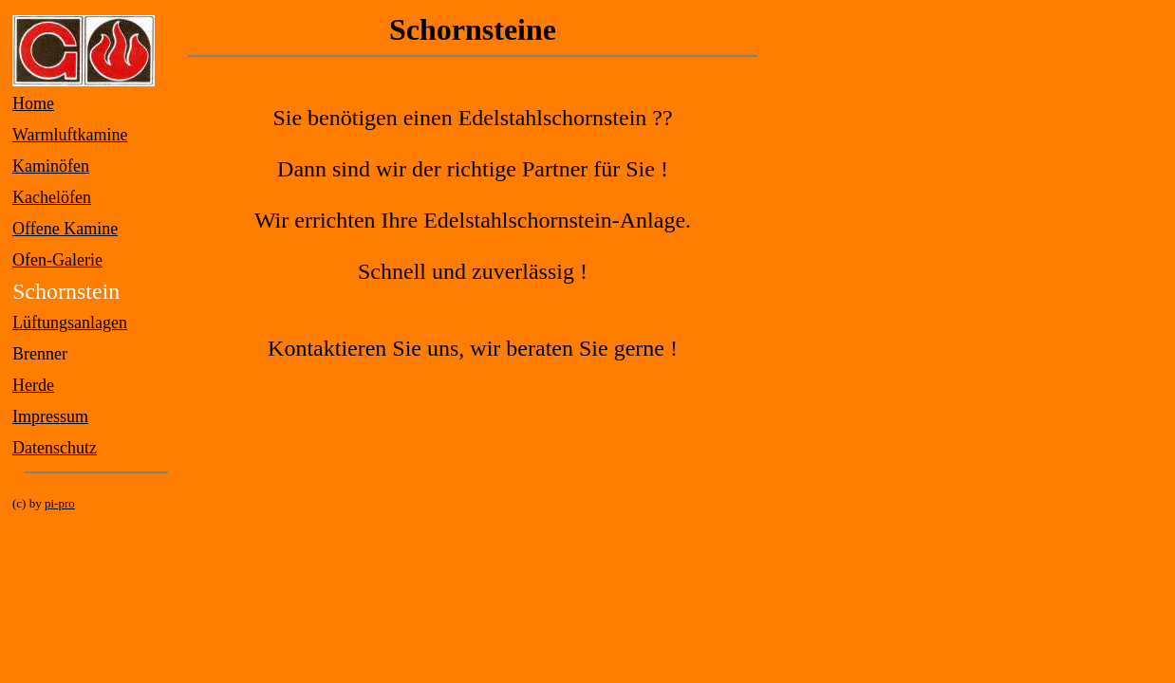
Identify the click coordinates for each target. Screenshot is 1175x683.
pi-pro (60, 503)
